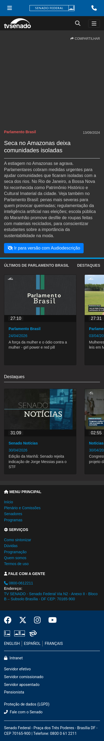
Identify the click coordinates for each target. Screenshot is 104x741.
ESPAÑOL (32, 643)
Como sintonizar (17, 540)
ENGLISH (12, 643)
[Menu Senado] (10, 8)
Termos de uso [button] (16, 564)
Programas (13, 520)
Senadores (13, 514)
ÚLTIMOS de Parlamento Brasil (36, 265)
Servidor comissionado (23, 677)
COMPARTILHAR (85, 39)
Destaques (88, 265)
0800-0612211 (18, 583)
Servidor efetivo (17, 669)
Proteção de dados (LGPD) (27, 704)
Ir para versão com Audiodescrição (44, 248)
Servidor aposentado (21, 684)
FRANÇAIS (54, 643)
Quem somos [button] (15, 558)
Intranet (13, 658)
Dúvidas (11, 546)
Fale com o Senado (23, 712)
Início (8, 502)
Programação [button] (15, 552)
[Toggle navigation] (94, 24)
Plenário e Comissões (22, 508)
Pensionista (14, 692)
